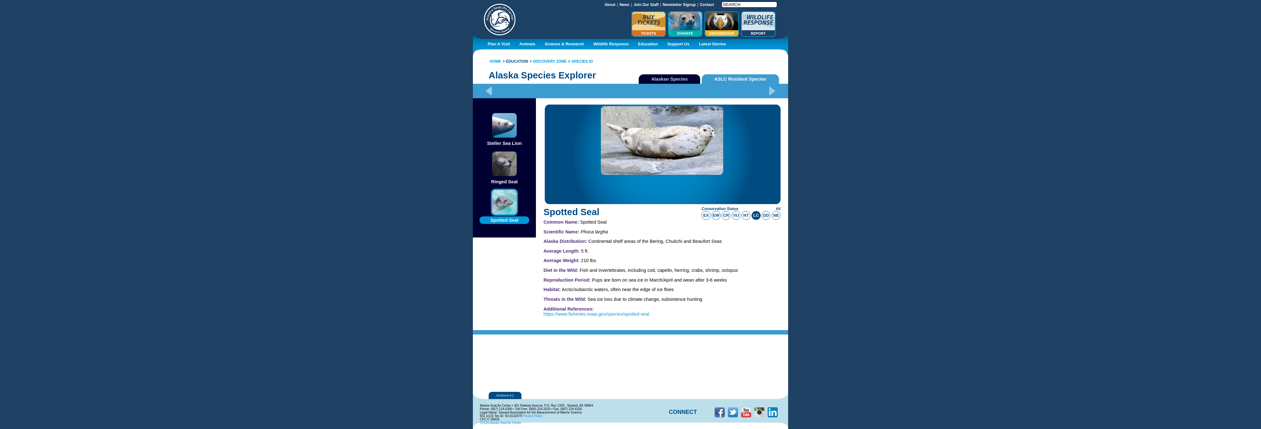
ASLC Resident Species (740, 79)
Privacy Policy (532, 416)
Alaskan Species (669, 79)
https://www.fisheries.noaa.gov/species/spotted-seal (596, 314)
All (778, 209)
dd (766, 215)
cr (726, 215)
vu (736, 215)
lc (756, 215)
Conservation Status (719, 209)
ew (716, 215)
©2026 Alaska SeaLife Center (500, 423)
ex (706, 215)
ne (776, 215)
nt (746, 215)
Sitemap (505, 395)
